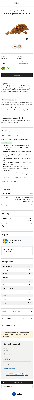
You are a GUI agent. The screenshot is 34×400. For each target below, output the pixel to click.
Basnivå (12, 311)
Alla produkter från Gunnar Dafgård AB (17, 375)
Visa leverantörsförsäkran (8, 181)
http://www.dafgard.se (9, 368)
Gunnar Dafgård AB (22, 63)
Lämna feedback (8, 386)
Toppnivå (13, 325)
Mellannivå (14, 318)
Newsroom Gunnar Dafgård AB (17, 373)
